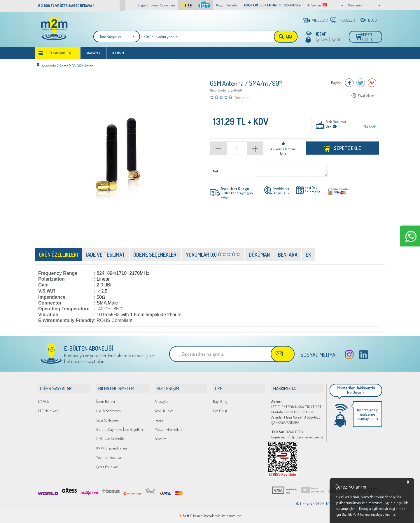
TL (367, 5)
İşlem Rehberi (106, 401)
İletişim (118, 56)
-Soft (184, 515)
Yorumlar (242, 97)
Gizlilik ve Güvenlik (110, 438)
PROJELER (346, 20)
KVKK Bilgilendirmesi (111, 447)
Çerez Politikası (107, 466)
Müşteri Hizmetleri (168, 429)
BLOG (372, 20)
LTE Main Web (48, 410)
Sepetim (161, 438)
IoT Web (43, 401)
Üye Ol (335, 39)
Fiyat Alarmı (367, 96)
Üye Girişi (321, 39)
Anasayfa (93, 56)
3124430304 (287, 431)
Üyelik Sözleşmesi (108, 410)
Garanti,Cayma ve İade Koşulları (119, 429)
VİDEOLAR (320, 20)
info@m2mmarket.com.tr (297, 436)
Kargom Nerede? (227, 5)
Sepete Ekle (347, 148)
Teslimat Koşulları (109, 457)
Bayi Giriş (220, 401)
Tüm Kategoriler (58, 56)
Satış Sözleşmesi (108, 419)
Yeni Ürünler (164, 410)
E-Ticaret (196, 515)
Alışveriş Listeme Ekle (283, 150)
